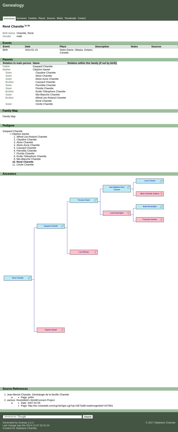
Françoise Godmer (150, 219)
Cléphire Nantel (41, 69)
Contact (82, 18)
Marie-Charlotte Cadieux (149, 194)
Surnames (22, 18)
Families (33, 18)
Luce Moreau (84, 252)
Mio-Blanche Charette (48, 94)
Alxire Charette (43, 75)
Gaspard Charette (43, 66)
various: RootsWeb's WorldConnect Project (31, 400)
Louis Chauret (149, 181)
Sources (51, 18)
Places (42, 18)
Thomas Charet (84, 200)
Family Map (9, 116)
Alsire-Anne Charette (47, 79)
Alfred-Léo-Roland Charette (50, 97)
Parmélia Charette (46, 85)
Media (60, 18)
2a (28, 25)
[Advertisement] (114, 9)
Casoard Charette (45, 82)
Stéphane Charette (26, 428)
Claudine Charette (46, 72)
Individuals (9, 18)
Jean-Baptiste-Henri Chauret (116, 188)
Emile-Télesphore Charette (51, 91)
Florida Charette (45, 88)
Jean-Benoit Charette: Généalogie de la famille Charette (38, 394)
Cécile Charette (44, 104)
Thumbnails (70, 18)
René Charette (44, 100)
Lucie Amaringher (117, 213)
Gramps (22, 422)
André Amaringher (150, 206)
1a (26, 25)
